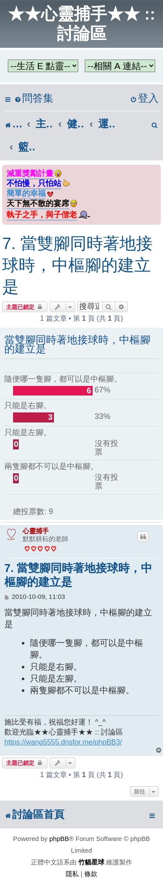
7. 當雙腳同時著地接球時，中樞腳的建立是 (77, 265)
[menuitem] (33, 98)
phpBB (59, 838)
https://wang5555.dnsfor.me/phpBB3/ (63, 742)
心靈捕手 (36, 531)
